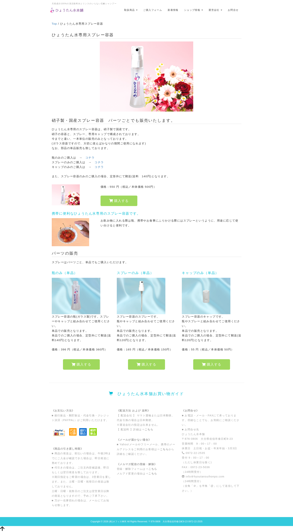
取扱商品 (131, 10)
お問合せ (233, 10)
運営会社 (215, 10)
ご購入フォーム (152, 10)
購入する (119, 201)
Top (54, 23)
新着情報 (173, 10)
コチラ (90, 157)
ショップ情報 (193, 10)
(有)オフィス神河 (117, 521)
